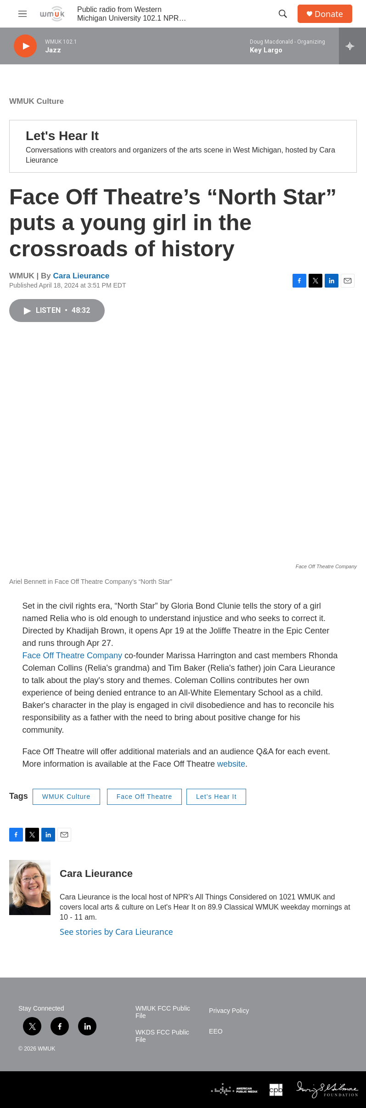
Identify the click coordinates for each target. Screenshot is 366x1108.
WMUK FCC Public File (162, 1012)
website (231, 764)
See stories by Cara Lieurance (116, 931)
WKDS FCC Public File (162, 1036)
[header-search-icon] (283, 14)
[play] (25, 46)
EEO (216, 1031)
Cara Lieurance (81, 275)
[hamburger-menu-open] (22, 14)
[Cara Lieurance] (30, 887)
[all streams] (352, 46)
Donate (329, 14)
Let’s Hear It (216, 796)
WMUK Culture (36, 101)
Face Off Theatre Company (72, 655)
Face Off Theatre (144, 796)
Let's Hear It (62, 136)
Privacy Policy (229, 1010)
